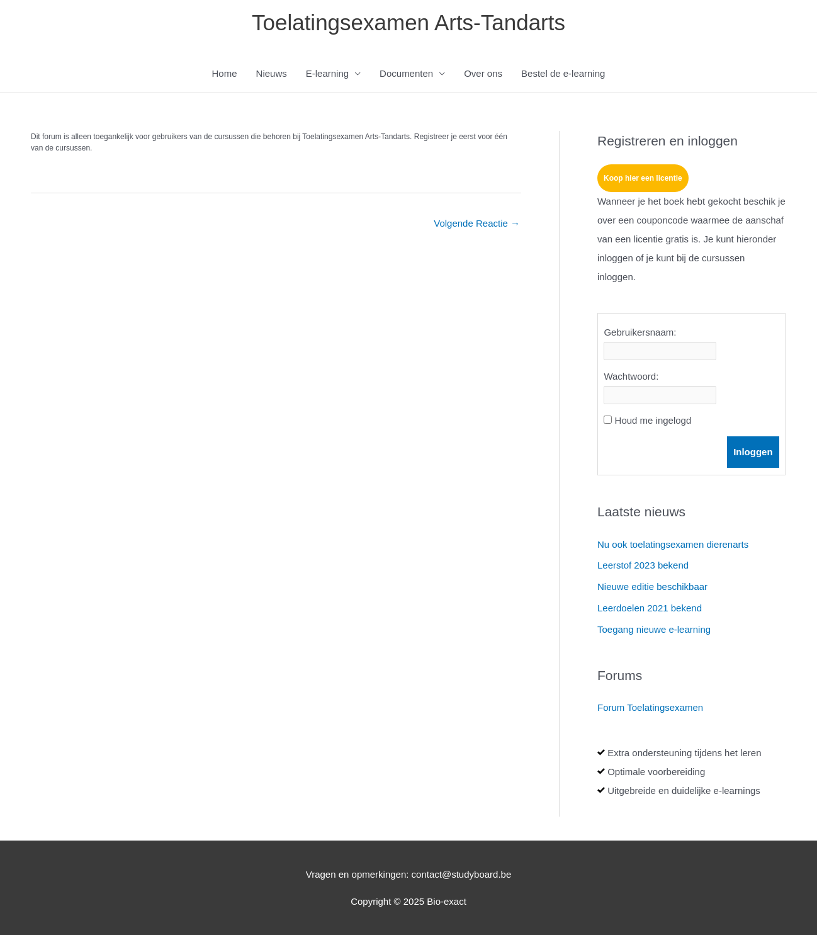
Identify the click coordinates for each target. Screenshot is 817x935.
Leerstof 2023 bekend (643, 565)
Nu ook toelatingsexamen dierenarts (672, 544)
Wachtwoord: (631, 376)
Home (224, 73)
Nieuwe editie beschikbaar (652, 586)
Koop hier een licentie (643, 178)
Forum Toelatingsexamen (650, 707)
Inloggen (753, 451)
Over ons (483, 73)
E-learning (327, 73)
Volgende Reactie (477, 223)
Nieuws (271, 73)
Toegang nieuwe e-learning (654, 629)
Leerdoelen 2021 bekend (649, 608)
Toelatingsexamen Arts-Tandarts (408, 22)
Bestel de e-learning (563, 73)
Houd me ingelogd (653, 420)
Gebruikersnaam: (640, 332)
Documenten (406, 73)
